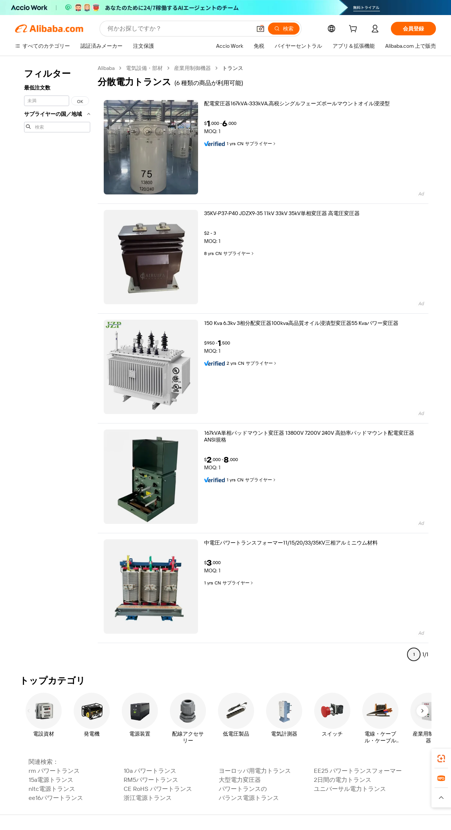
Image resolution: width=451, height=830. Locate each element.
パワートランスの (243, 788)
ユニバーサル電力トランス (350, 788)
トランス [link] (232, 68)
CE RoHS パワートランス (158, 788)
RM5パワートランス (151, 779)
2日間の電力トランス (342, 779)
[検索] (284, 29)
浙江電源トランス (148, 797)
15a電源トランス (51, 779)
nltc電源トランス (52, 788)
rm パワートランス (54, 770)
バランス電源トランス (249, 797)
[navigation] (57, 364)
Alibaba (106, 68)
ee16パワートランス (56, 797)
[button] (260, 28)
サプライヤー (261, 143)
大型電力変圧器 (240, 779)
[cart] (354, 30)
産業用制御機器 (192, 68)
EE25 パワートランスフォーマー (358, 770)
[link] (441, 758)
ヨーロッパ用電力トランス (255, 770)
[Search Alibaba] (178, 28)
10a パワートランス (150, 770)
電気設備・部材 (144, 68)
